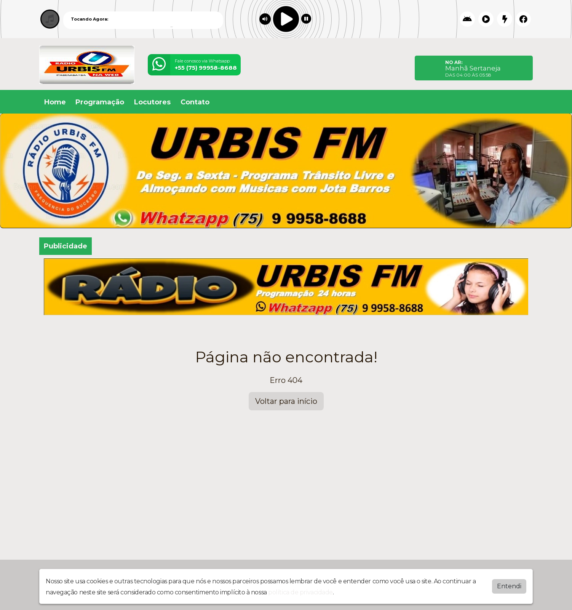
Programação (99, 102)
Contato (195, 102)
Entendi (509, 586)
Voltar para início (286, 401)
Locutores (152, 102)
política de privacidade (300, 592)
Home (55, 102)
